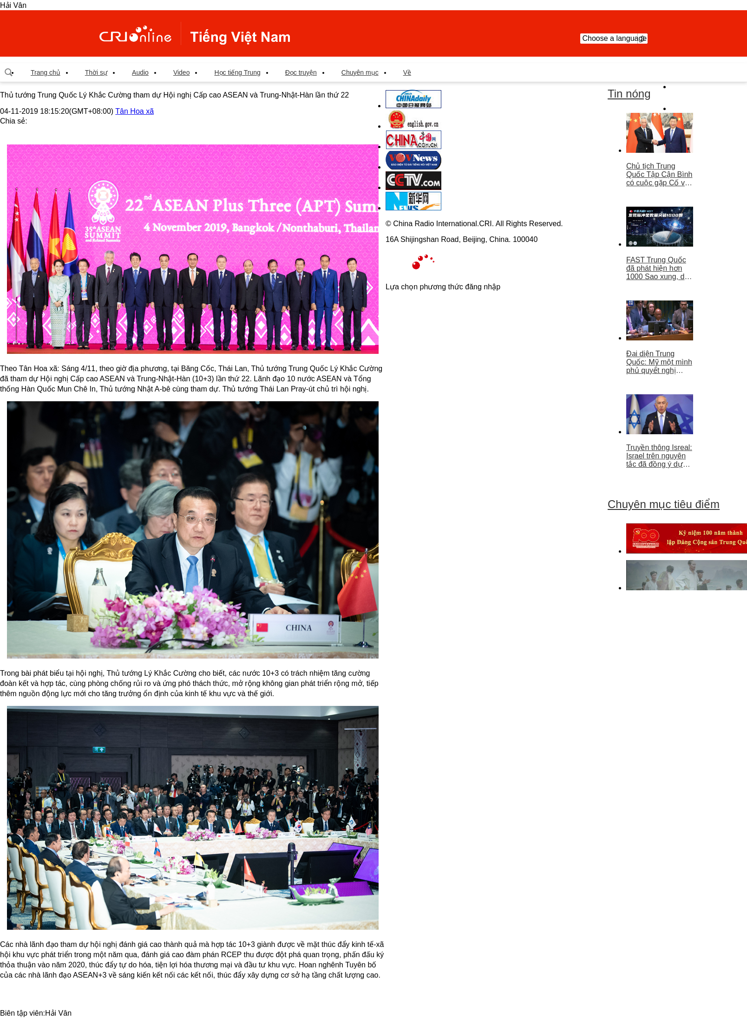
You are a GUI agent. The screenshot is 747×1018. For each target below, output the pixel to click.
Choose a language (614, 38)
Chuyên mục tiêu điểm (664, 504)
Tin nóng (629, 93)
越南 (194, 33)
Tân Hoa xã (134, 111)
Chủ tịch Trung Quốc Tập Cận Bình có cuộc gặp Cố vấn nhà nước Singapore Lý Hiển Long (659, 174)
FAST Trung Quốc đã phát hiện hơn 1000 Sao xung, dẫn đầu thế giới (659, 268)
